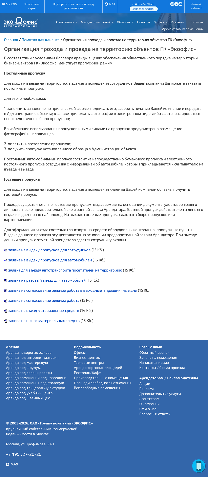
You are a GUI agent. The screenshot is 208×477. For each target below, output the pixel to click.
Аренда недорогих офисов (28, 352)
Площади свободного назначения (102, 382)
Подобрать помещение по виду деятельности (73, 6)
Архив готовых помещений (183, 29)
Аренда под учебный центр (29, 393)
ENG (14, 4)
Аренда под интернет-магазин (32, 357)
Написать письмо (154, 362)
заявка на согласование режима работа (41, 300)
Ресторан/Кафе (87, 372)
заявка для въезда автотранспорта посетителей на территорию (63, 270)
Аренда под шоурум (23, 367)
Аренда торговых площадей (98, 367)
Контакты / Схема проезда (162, 367)
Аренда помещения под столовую (35, 382)
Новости (143, 22)
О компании (65, 22)
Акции (144, 383)
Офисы (80, 352)
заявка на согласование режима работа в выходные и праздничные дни (70, 290)
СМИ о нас (148, 408)
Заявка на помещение (158, 357)
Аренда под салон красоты (29, 372)
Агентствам (149, 398)
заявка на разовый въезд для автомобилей (45, 280)
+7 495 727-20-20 (142, 4)
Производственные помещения (101, 377)
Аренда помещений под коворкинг (36, 377)
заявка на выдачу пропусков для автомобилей (48, 260)
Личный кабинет (196, 6)
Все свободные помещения (97, 387)
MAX (112, 4)
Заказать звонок (143, 9)
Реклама (177, 22)
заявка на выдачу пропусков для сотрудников (47, 249)
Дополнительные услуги (160, 393)
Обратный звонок (154, 352)
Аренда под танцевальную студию (35, 387)
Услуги (159, 22)
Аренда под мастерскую (27, 362)
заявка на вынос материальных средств (42, 320)
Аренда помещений (95, 22)
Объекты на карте (32, 6)
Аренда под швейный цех (28, 398)
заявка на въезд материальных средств (41, 310)
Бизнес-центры (87, 357)
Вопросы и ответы (154, 414)
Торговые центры (89, 362)
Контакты (196, 22)
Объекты (124, 22)
